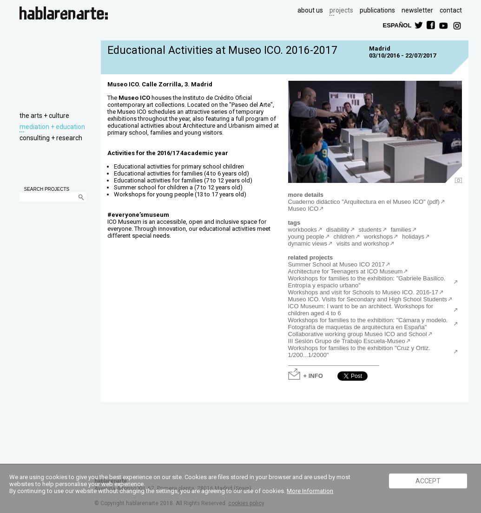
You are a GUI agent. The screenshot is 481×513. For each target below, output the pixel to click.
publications (377, 10)
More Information (310, 490)
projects (341, 10)
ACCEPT (428, 481)
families (401, 229)
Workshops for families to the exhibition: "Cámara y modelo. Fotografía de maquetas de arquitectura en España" (368, 324)
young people (306, 236)
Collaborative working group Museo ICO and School (357, 334)
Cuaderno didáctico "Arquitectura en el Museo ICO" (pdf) (364, 201)
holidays (413, 236)
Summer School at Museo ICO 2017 (336, 264)
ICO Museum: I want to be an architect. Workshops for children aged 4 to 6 (361, 310)
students (370, 229)
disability (337, 229)
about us (310, 10)
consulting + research (51, 138)
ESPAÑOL (397, 25)
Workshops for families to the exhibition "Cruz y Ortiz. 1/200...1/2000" (359, 351)
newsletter (417, 10)
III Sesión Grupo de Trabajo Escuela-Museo (346, 341)
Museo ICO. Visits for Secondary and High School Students (367, 299)
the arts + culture (44, 115)
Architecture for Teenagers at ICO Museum (345, 271)
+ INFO (313, 375)
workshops (378, 236)
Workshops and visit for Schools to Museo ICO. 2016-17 (363, 292)
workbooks (302, 229)
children (344, 236)
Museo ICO (303, 208)
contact (451, 10)
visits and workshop (362, 243)
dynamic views (308, 243)
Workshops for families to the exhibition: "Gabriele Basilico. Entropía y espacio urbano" (367, 282)
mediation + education (52, 126)
